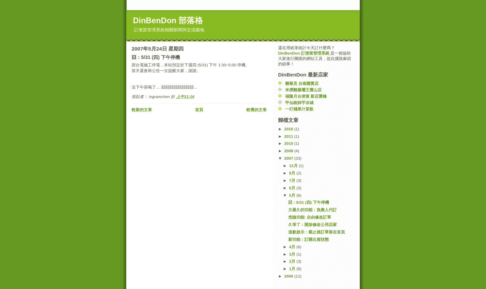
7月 (292, 180)
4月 (292, 247)
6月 (292, 188)
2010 (289, 143)
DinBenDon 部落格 (168, 20)
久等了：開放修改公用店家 (312, 224)
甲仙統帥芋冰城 (299, 102)
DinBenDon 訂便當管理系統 (303, 53)
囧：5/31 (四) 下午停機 (308, 202)
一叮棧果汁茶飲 (299, 109)
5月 (292, 195)
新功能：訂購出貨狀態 (308, 239)
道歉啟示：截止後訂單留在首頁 (316, 232)
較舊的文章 (256, 109)
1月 (292, 268)
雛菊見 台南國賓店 (302, 83)
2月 (292, 261)
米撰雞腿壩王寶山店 (303, 90)
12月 (293, 165)
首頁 (199, 109)
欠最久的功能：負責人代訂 (312, 209)
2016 (289, 129)
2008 (289, 151)
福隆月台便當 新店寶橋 (306, 96)
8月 (292, 173)
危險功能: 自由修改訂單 (309, 217)
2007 (289, 158)
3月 (292, 254)
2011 (289, 136)
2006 (289, 276)
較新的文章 (142, 109)
